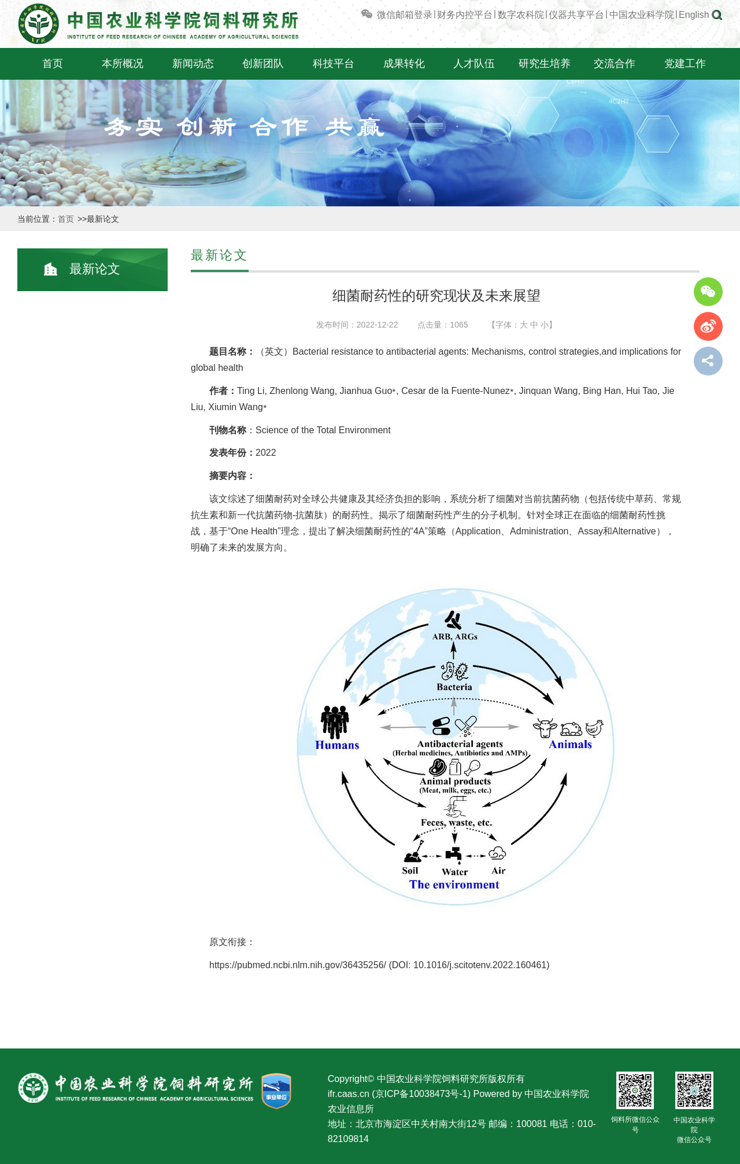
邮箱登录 (413, 15)
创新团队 (263, 63)
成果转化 (404, 63)
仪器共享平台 (576, 15)
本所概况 (122, 63)
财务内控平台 (465, 15)
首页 (52, 63)
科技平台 (333, 63)
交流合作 (614, 63)
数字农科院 (521, 15)
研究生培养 (545, 63)
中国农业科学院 (641, 15)
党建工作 (685, 63)
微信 (377, 15)
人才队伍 (474, 63)
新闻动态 (193, 63)
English (694, 15)
